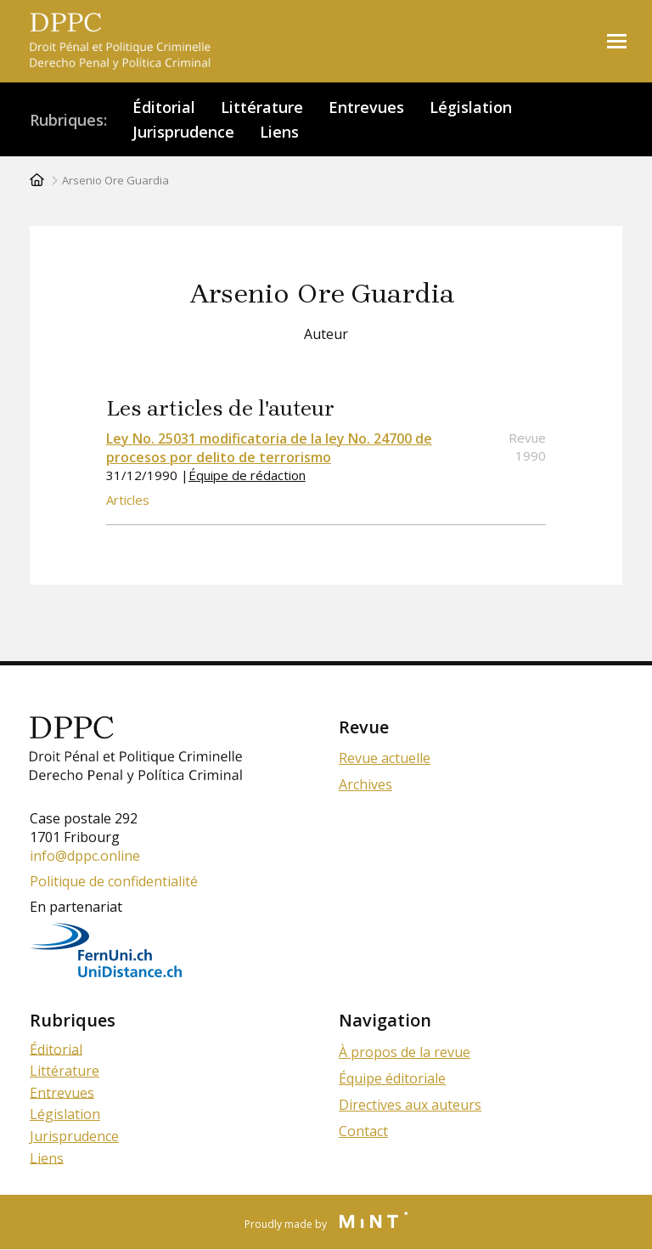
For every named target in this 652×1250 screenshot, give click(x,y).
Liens (279, 132)
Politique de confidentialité (114, 881)
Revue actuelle (384, 758)
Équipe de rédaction (247, 475)
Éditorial (163, 107)
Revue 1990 (527, 446)
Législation (471, 107)
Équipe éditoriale (392, 1078)
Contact (363, 1131)
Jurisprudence (183, 132)
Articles (127, 499)
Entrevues (366, 107)
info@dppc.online (85, 855)
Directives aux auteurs (410, 1104)
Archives (365, 784)
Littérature (262, 107)
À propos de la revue (404, 1052)
